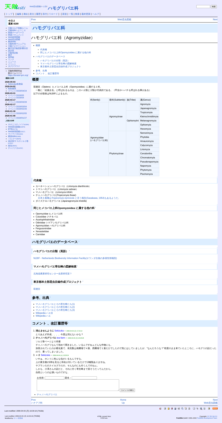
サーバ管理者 (18, 420)
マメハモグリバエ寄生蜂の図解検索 (58, 63)
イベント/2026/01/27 (17, 118)
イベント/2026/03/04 (17, 106)
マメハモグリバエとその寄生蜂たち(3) (55, 310)
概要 (38, 45)
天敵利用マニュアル (17, 44)
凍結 (25, 14)
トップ (9, 14)
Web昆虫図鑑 (35, 6)
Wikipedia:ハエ (43, 316)
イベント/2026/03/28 (17, 102)
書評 (10, 55)
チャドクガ (15, 148)
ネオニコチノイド (18, 124)
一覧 (71, 14)
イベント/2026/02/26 (17, 109)
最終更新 (85, 14)
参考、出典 (41, 70)
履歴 (38, 14)
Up (123, 405)
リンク (11, 59)
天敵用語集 (13, 53)
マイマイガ (15, 134)
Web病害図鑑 (14, 37)
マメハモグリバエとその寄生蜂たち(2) (55, 307)
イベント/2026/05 (16, 95)
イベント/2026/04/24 (17, 91)
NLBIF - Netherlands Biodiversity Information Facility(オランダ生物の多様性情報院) (75, 258)
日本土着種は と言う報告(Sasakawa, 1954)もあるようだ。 (79, 198)
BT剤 (13, 129)
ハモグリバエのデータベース (50, 56)
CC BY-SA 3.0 (212, 418)
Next (215, 19)
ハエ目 (44, 6)
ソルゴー (14, 139)
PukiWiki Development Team (207, 420)
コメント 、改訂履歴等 (47, 73)
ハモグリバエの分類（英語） (55, 60)
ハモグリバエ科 (63, 8)
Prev (33, 19)
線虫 (12, 145)
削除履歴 (12, 88)
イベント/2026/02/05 (17, 113)
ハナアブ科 (36, 405)
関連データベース (16, 32)
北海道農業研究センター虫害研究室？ (52, 273)
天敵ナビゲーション (17, 46)
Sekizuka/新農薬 (15, 84)
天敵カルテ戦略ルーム (18, 28)
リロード (53, 14)
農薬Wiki (12, 41)
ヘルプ (95, 14)
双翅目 (36, 289)
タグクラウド (14, 66)
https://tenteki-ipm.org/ (18, 75)
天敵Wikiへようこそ (17, 30)
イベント (12, 64)
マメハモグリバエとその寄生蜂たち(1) (55, 304)
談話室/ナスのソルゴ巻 (18, 142)
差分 (32, 14)
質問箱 (11, 57)
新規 (64, 14)
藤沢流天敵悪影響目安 (18, 48)
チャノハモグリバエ (47, 396)
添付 (44, 14)
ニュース (12, 62)
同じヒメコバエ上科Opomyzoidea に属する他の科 (65, 52)
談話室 (11, 50)
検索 (77, 14)
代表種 (43, 49)
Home (123, 402)
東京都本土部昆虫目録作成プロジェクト (60, 66)
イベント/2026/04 (16, 97)
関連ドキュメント (16, 35)
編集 (19, 14)
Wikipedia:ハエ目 (44, 313)
